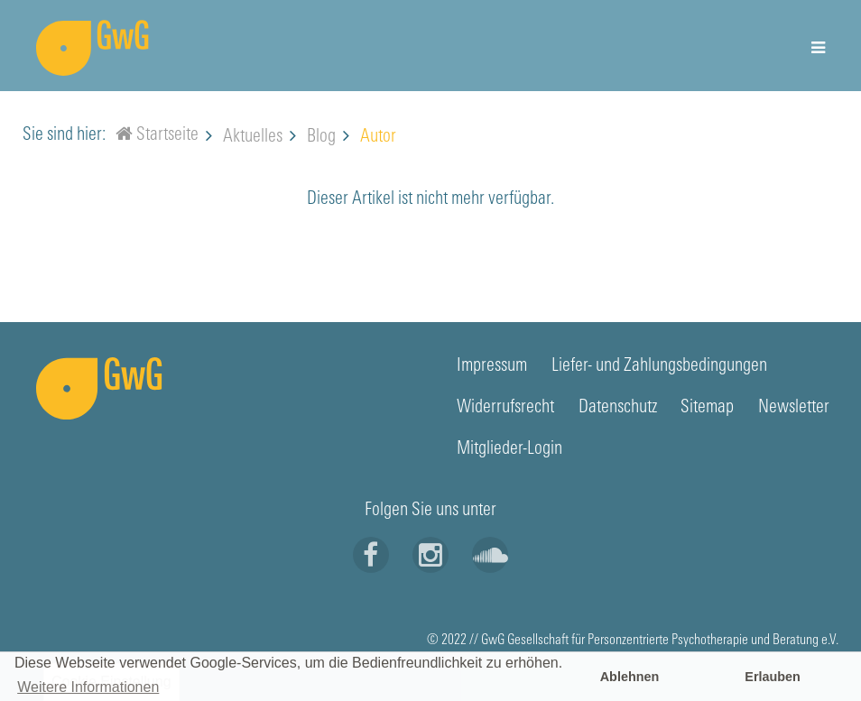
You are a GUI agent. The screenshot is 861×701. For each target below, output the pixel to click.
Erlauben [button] (773, 676)
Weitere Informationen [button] (88, 687)
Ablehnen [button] (630, 676)
